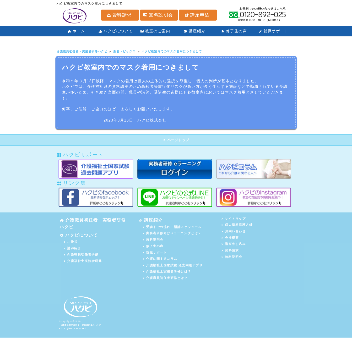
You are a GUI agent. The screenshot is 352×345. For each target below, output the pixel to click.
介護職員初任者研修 (81, 260)
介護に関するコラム (160, 264)
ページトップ (175, 141)
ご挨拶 (71, 247)
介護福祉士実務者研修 (83, 267)
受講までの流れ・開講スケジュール (172, 229)
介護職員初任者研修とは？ (165, 284)
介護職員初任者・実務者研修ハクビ (91, 226)
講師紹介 (73, 254)
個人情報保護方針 (237, 226)
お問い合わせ (233, 233)
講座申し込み (233, 247)
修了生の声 (234, 29)
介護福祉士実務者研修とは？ (167, 277)
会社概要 (230, 240)
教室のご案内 (155, 29)
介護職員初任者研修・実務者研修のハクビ (84, 332)
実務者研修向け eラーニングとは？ (172, 236)
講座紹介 (194, 29)
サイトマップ (233, 220)
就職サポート (273, 29)
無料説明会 (153, 243)
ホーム (76, 29)
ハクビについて (115, 29)
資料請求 (230, 254)
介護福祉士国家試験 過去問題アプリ (172, 270)
